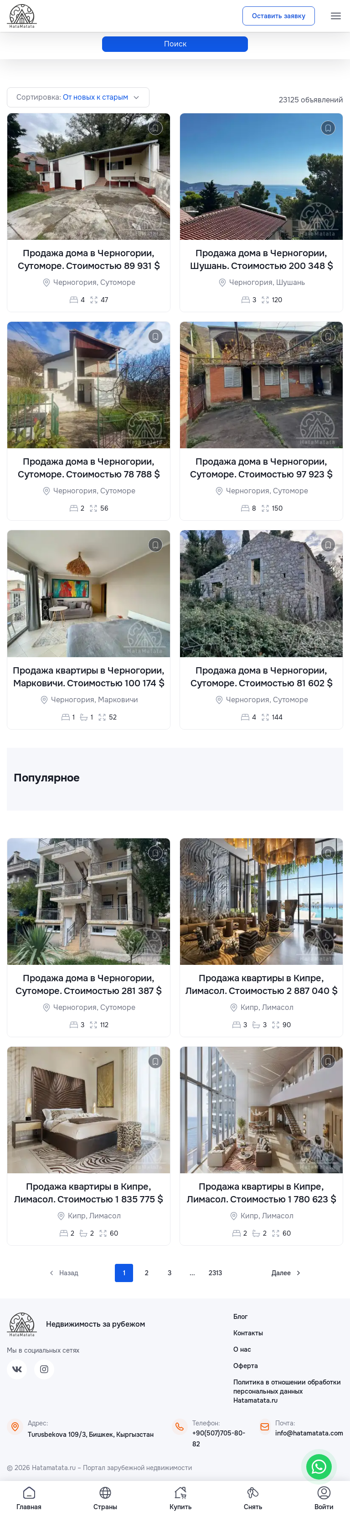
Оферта (245, 1366)
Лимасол (277, 1007)
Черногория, (76, 282)
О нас (242, 1349)
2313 (215, 1273)
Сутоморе (117, 282)
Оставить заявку (278, 16)
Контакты (248, 1333)
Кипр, (251, 1007)
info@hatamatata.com (309, 1433)
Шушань (290, 282)
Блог (240, 1317)
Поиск (175, 44)
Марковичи (118, 700)
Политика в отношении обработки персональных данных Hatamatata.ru (287, 1391)
